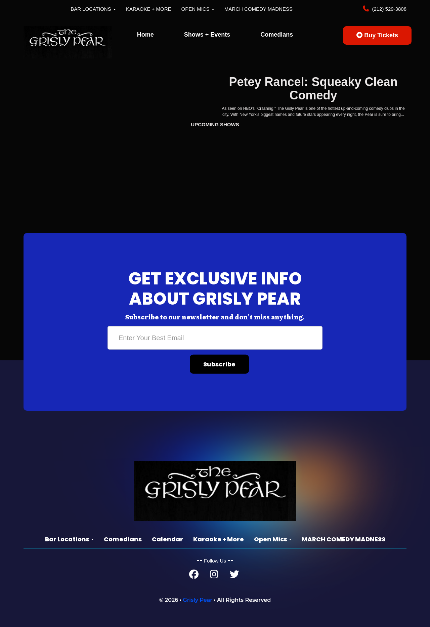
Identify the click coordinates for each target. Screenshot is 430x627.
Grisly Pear (197, 600)
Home (145, 34)
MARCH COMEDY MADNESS (258, 9)
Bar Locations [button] (93, 9)
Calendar (167, 539)
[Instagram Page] (214, 576)
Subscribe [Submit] (219, 364)
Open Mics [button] (197, 9)
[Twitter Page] (234, 576)
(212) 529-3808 (388, 9)
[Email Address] (215, 338)
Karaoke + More (148, 9)
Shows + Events (207, 34)
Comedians (276, 34)
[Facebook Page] (194, 576)
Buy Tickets (377, 35)
